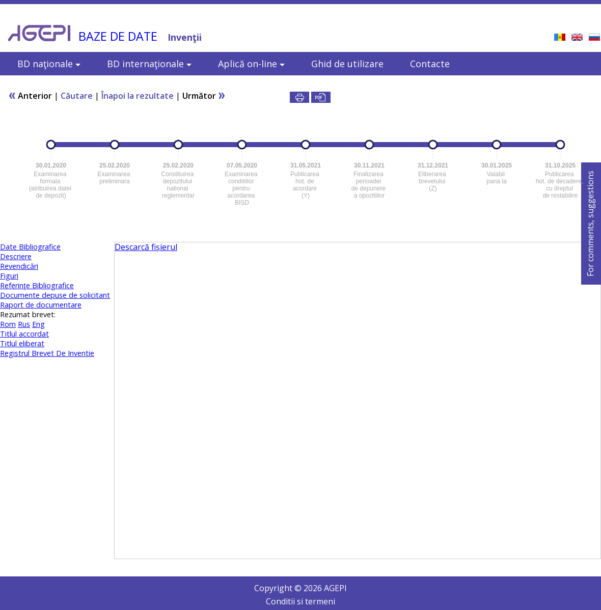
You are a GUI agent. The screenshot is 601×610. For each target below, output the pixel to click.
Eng (38, 324)
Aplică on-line (251, 64)
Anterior (30, 95)
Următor (204, 95)
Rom (8, 324)
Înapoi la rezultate (137, 95)
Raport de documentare (40, 305)
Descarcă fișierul (146, 247)
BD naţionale (48, 64)
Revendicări (19, 266)
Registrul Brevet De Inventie (47, 353)
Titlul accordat (24, 334)
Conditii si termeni (300, 601)
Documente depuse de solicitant (55, 295)
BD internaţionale (149, 64)
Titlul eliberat (22, 343)
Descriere (16, 256)
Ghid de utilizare (347, 64)
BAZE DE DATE (117, 36)
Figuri (9, 276)
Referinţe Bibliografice (37, 285)
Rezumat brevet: (28, 314)
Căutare (77, 95)
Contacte (430, 64)
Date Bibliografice (30, 247)
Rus (24, 324)
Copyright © (279, 588)
